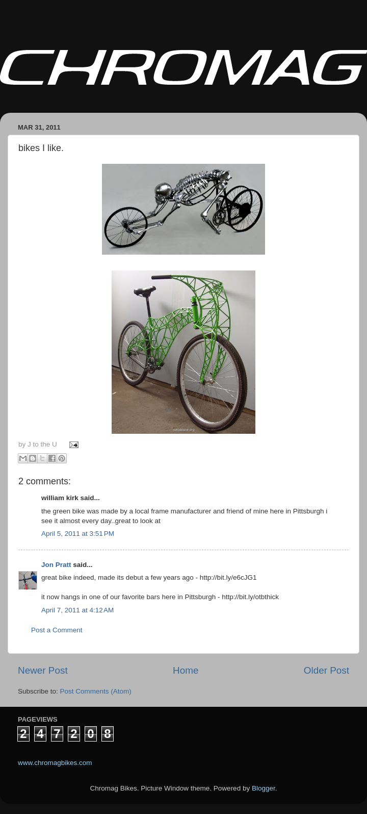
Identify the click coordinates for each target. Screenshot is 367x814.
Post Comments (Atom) (96, 691)
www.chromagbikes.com (55, 763)
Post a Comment (57, 630)
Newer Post (43, 670)
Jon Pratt (56, 565)
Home (185, 670)
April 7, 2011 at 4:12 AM (77, 610)
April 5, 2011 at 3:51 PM (77, 533)
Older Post (326, 670)
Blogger (263, 788)
